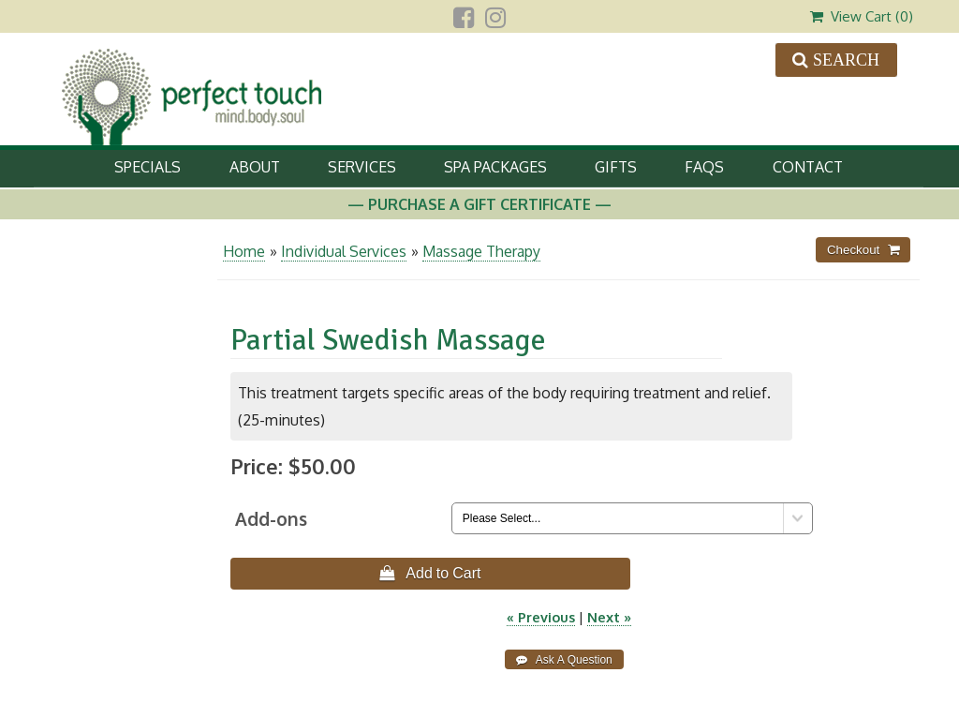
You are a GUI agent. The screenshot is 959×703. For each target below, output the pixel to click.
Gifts (616, 166)
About (254, 166)
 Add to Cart (429, 572)
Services (362, 166)
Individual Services (343, 251)
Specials (147, 166)
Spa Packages (495, 166)
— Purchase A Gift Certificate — (479, 204)
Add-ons (271, 519)
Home (244, 251)
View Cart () (861, 16)
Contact (808, 166)
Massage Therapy (481, 251)
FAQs (704, 166)
